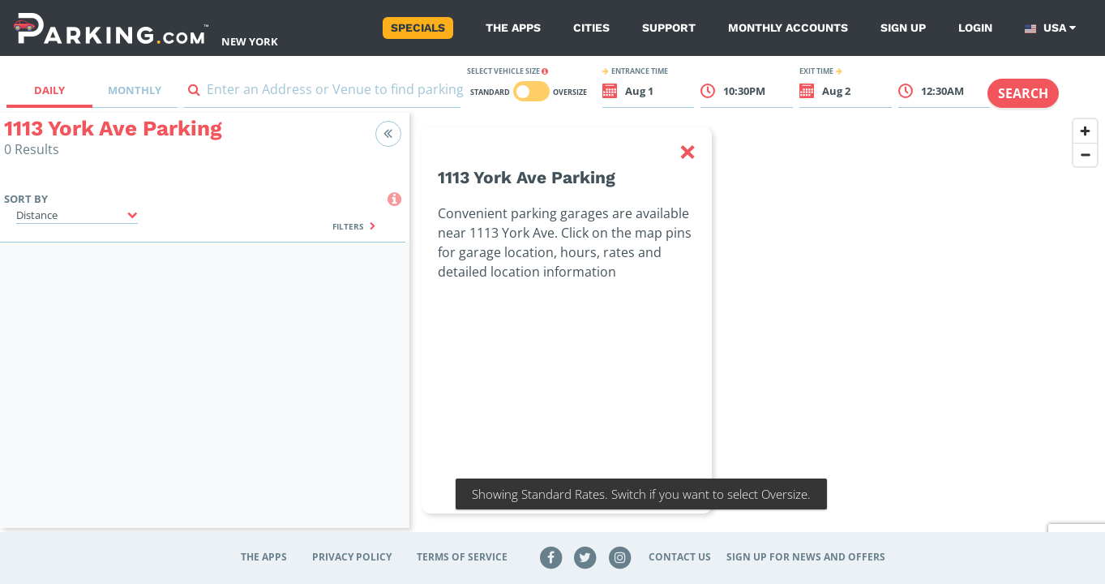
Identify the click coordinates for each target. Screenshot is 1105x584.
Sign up (903, 27)
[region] (757, 330)
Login (975, 27)
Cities (591, 27)
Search (1023, 93)
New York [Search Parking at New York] (249, 41)
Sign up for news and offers (805, 557)
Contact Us (680, 557)
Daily (49, 90)
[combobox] (322, 93)
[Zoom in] (1085, 131)
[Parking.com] (111, 27)
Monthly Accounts (788, 27)
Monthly (134, 90)
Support (669, 27)
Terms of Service (462, 557)
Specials (418, 27)
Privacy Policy (352, 557)
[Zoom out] (1085, 154)
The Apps (513, 27)
